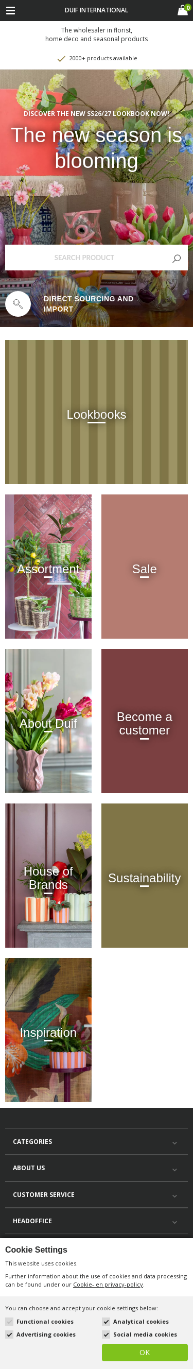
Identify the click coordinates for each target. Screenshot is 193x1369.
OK (144, 1352)
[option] (96, 304)
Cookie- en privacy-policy (108, 1284)
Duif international (96, 10)
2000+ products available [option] (96, 59)
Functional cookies (45, 1321)
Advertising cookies (46, 1334)
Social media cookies (145, 1334)
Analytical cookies (141, 1321)
